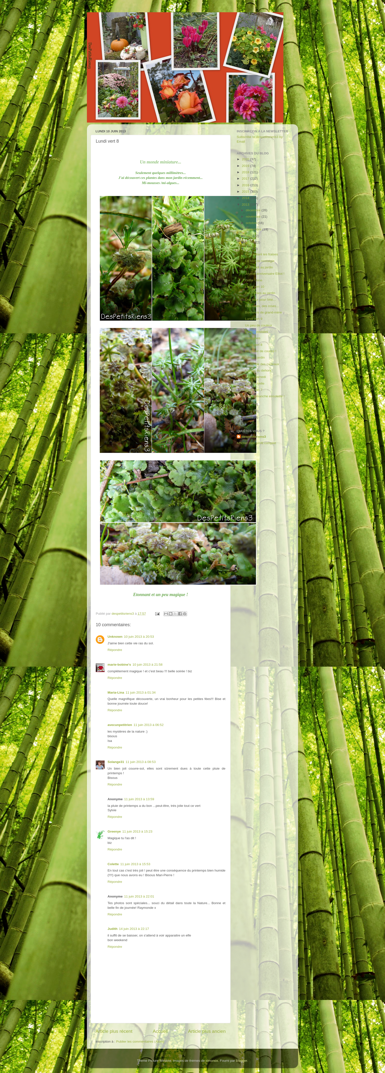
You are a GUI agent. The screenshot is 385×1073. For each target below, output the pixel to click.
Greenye (114, 831)
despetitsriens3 (254, 436)
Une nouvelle (254, 383)
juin (249, 248)
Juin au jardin (255, 357)
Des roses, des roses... (262, 306)
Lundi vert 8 (253, 345)
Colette (113, 864)
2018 (246, 172)
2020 (246, 159)
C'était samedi (255, 377)
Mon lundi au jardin (259, 267)
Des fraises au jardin (260, 293)
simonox (212, 1060)
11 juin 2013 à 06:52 (149, 725)
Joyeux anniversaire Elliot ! (265, 273)
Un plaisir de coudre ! (260, 351)
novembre (253, 216)
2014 (246, 198)
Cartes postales (256, 332)
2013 (246, 204)
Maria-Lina (116, 692)
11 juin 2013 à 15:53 (135, 864)
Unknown (115, 636)
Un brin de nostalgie (260, 261)
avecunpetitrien (120, 725)
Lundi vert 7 (253, 390)
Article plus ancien (207, 1031)
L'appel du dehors (258, 370)
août (249, 236)
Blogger (241, 1060)
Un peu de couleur (258, 325)
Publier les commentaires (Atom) (140, 1041)
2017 (246, 178)
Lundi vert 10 (254, 286)
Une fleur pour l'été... (260, 299)
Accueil (160, 1031)
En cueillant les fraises (261, 254)
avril (249, 411)
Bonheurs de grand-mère (263, 312)
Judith (113, 929)
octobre (252, 223)
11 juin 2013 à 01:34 (141, 692)
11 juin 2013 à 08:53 (141, 762)
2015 (246, 191)
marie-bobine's (119, 664)
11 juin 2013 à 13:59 (139, 799)
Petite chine (253, 280)
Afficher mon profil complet (256, 443)
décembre (253, 210)
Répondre (115, 650)
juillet (250, 242)
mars (250, 417)
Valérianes (253, 338)
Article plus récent (114, 1031)
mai (249, 404)
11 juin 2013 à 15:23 (137, 831)
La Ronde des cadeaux (262, 364)
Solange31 (116, 762)
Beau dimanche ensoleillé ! (265, 396)
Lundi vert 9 (253, 319)
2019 (246, 166)
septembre (254, 229)
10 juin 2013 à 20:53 (139, 636)
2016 (246, 185)
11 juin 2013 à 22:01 (139, 896)
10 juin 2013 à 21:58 (147, 664)
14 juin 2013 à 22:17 (134, 929)
